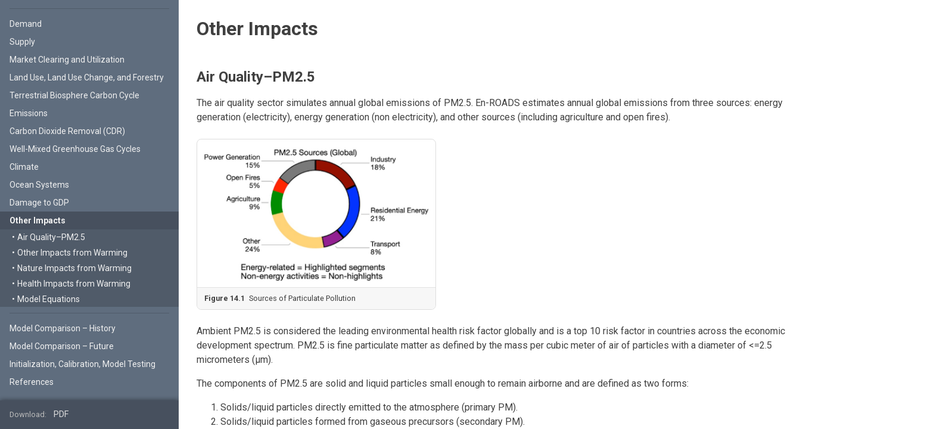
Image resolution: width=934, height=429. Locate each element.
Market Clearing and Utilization (67, 59)
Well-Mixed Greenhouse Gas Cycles (75, 149)
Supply (22, 41)
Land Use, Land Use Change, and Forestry (87, 77)
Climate (24, 167)
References (32, 382)
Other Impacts (38, 220)
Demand (26, 24)
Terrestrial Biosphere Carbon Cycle (74, 95)
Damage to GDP (39, 202)
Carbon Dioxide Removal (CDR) (67, 131)
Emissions (29, 113)
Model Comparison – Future (62, 346)
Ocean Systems (39, 184)
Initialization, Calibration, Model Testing (82, 364)
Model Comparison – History (63, 328)
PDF (61, 414)
